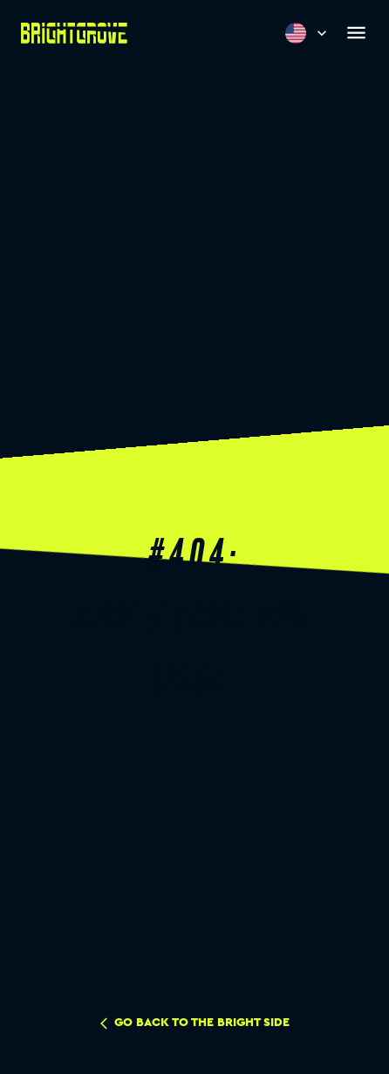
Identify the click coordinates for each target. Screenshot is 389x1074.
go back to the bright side (195, 1023)
